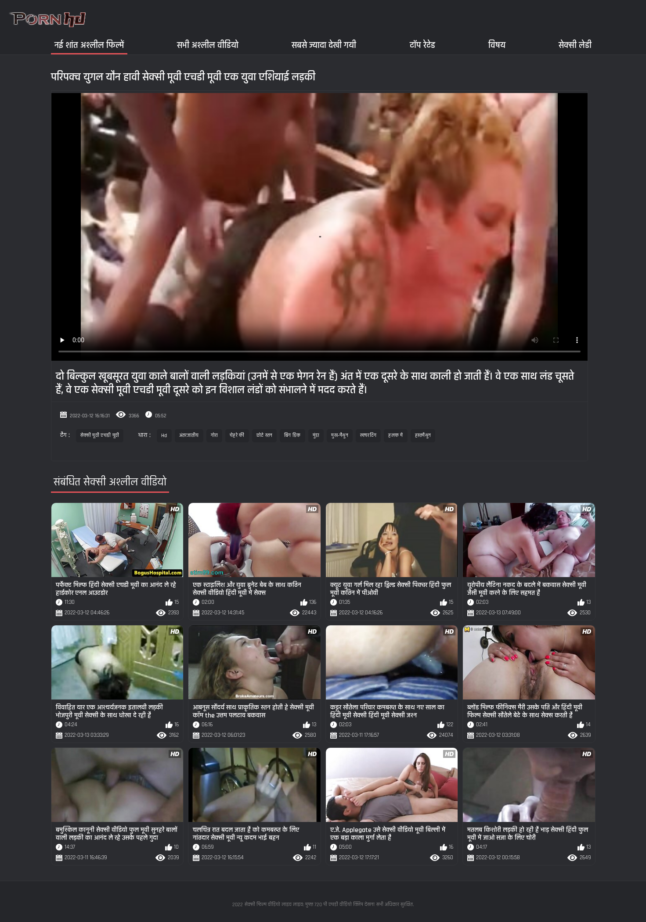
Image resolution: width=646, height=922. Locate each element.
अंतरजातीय (189, 435)
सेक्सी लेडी (575, 45)
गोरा (214, 435)
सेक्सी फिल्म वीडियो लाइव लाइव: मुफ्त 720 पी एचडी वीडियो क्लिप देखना (310, 904)
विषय (496, 45)
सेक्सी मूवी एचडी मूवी (99, 435)
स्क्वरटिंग (368, 435)
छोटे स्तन (264, 435)
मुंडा (316, 435)
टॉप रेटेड (422, 45)
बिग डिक (292, 435)
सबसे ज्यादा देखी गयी (324, 45)
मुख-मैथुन (339, 435)
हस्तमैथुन (423, 435)
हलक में (395, 435)
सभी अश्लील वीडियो (207, 45)
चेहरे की (237, 435)
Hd (164, 435)
